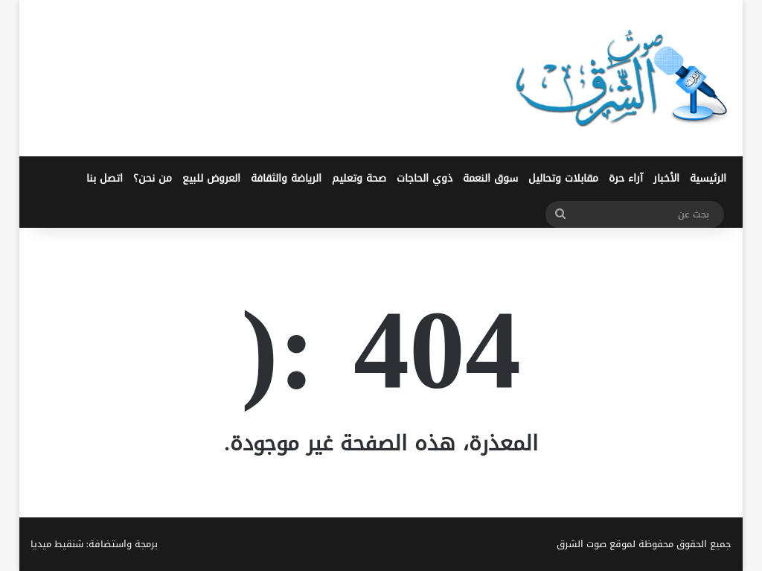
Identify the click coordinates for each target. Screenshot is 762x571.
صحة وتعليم (359, 178)
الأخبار (666, 178)
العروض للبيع (211, 178)
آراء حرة (626, 178)
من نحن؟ (152, 178)
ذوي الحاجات (424, 178)
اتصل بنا (104, 178)
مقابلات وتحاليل (563, 178)
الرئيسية (708, 178)
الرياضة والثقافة (286, 178)
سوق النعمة (490, 178)
